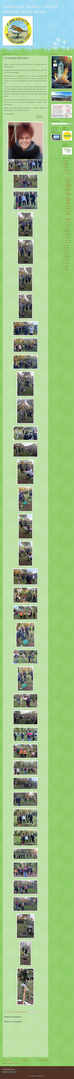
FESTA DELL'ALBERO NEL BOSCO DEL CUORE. (68, 201)
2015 (65, 258)
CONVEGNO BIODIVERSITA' (68, 194)
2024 (65, 165)
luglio (66, 229)
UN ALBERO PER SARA (68, 219)
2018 (65, 252)
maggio (67, 233)
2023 (65, 167)
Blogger (42, 1076)
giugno (66, 231)
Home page (25, 1060)
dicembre (67, 171)
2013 (65, 263)
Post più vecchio (43, 1060)
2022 (65, 169)
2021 (65, 245)
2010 (65, 269)
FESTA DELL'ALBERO (68, 189)
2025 (65, 163)
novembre (67, 173)
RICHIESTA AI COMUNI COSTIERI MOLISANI (68, 184)
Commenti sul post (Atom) (12, 1063)
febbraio (67, 240)
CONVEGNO (68, 214)
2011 (65, 267)
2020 (65, 247)
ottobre (66, 222)
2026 (65, 160)
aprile (66, 236)
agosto (66, 227)
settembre (67, 225)
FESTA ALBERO (67, 178)
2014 (65, 261)
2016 (65, 256)
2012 (65, 265)
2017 (65, 254)
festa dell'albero (67, 211)
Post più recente (7, 1060)
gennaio (67, 242)
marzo (66, 238)
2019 (65, 250)
